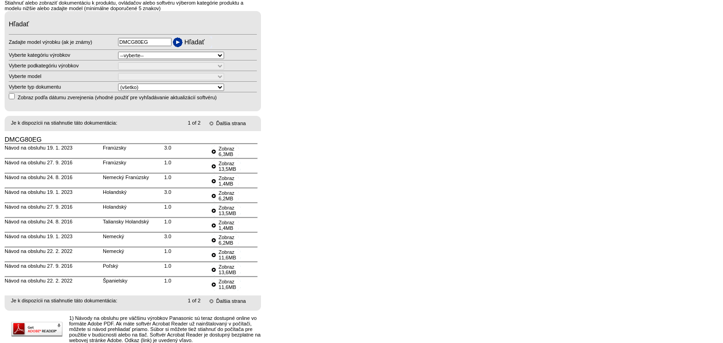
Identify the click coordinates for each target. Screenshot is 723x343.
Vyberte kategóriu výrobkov (39, 55)
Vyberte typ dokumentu (35, 87)
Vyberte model (25, 76)
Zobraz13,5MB (227, 166)
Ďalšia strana (231, 123)
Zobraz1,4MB (226, 181)
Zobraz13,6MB (227, 269)
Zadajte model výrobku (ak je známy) (50, 42)
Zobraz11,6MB (227, 254)
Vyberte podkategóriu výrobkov (44, 65)
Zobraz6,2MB (226, 195)
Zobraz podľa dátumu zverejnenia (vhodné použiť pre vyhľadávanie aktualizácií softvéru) (117, 97)
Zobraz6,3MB (226, 151)
